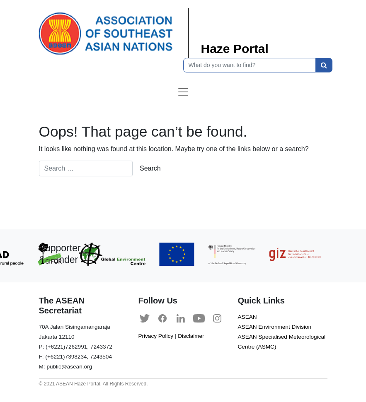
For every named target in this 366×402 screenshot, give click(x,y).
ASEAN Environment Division (275, 327)
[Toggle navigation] (183, 92)
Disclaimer (191, 336)
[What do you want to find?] (249, 65)
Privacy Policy (156, 336)
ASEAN (247, 317)
